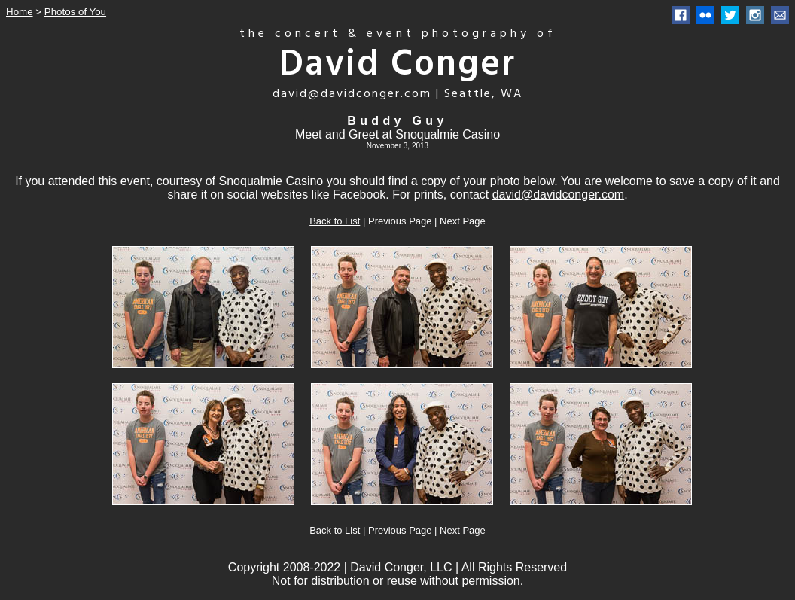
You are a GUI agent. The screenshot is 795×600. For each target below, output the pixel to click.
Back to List (334, 221)
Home (19, 11)
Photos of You (75, 11)
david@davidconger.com (558, 194)
